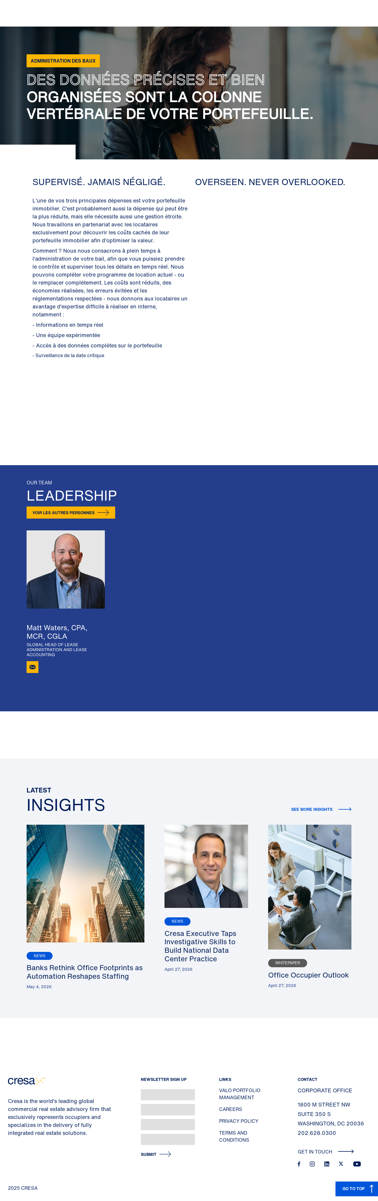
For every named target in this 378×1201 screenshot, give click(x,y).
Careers (230, 1109)
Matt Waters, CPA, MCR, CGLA (57, 631)
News (39, 956)
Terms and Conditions (234, 1136)
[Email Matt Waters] (32, 667)
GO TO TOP (354, 1188)
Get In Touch (326, 1151)
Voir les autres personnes (63, 512)
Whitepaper (287, 963)
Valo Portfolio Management (239, 1094)
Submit (149, 1154)
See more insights (312, 809)
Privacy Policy (238, 1121)
